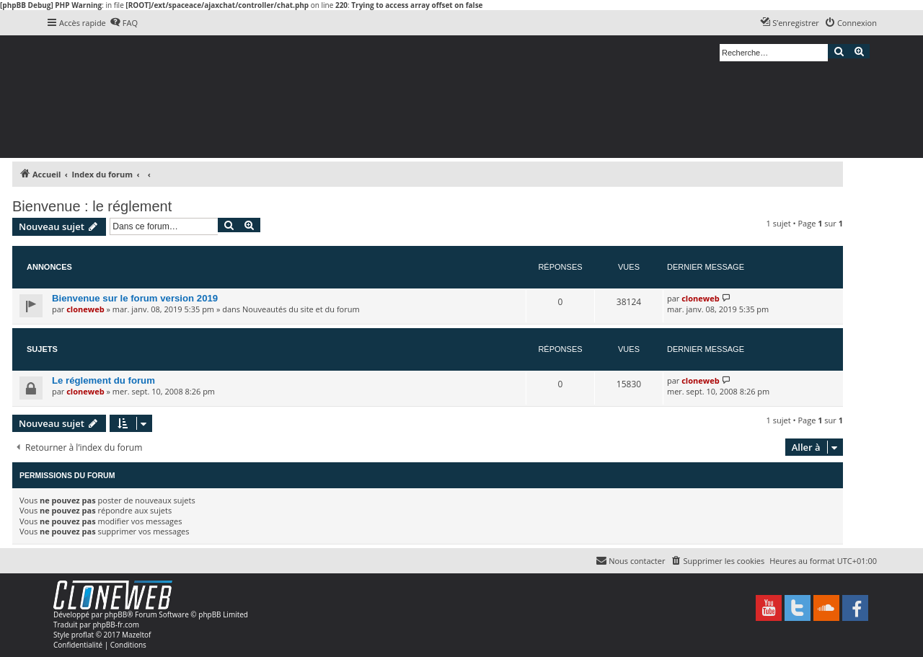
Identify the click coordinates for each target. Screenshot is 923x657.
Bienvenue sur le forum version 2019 (135, 298)
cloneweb (85, 309)
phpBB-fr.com (115, 624)
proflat (82, 635)
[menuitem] (124, 23)
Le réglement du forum (103, 380)
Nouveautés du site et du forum (301, 309)
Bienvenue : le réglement (92, 206)
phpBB (116, 614)
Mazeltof (136, 635)
